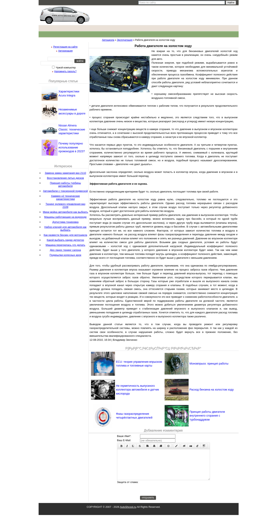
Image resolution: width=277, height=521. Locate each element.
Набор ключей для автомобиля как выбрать (65, 228)
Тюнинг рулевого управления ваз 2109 (65, 205)
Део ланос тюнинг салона (65, 249)
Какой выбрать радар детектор (65, 239)
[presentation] (170, 494)
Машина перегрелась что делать (65, 244)
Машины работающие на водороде (65, 216)
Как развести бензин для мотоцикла (65, 234)
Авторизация (65, 50)
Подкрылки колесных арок (65, 254)
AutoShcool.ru (128, 512)
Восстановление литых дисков (65, 177)
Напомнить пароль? (65, 71)
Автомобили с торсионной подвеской (65, 190)
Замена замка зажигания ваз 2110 (65, 172)
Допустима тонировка (65, 221)
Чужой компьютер (65, 67)
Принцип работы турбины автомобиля (65, 184)
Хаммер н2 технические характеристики (65, 197)
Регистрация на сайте (65, 46)
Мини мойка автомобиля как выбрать (65, 211)
